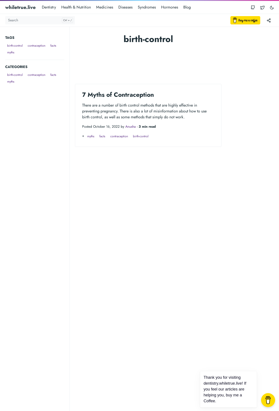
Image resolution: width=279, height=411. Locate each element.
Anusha (130, 126)
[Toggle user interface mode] (272, 7)
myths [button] (10, 52)
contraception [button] (36, 45)
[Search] (40, 20)
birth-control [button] (15, 45)
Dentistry (49, 7)
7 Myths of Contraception (118, 94)
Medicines (104, 7)
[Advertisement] (37, 150)
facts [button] (53, 45)
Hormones (169, 7)
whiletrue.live (20, 7)
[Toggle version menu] (269, 20)
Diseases (125, 7)
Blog (187, 7)
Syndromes (147, 7)
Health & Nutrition (76, 7)
